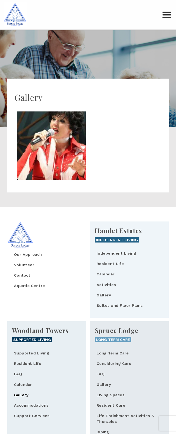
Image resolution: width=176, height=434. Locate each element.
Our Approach (28, 254)
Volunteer (24, 265)
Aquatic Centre (29, 285)
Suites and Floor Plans (120, 305)
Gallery (104, 295)
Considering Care (114, 363)
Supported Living (31, 353)
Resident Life (110, 263)
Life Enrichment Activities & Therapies (125, 418)
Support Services (32, 415)
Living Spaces (111, 395)
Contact (22, 275)
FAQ (18, 374)
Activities (106, 284)
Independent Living (116, 253)
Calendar (106, 274)
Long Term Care (113, 353)
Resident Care (111, 405)
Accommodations (31, 405)
